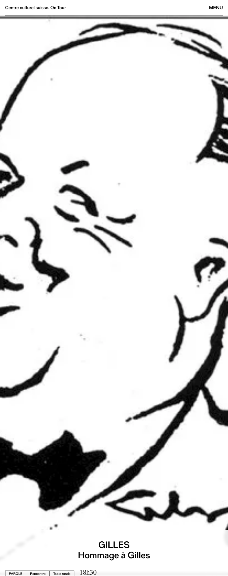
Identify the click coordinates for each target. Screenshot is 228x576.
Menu (216, 7)
